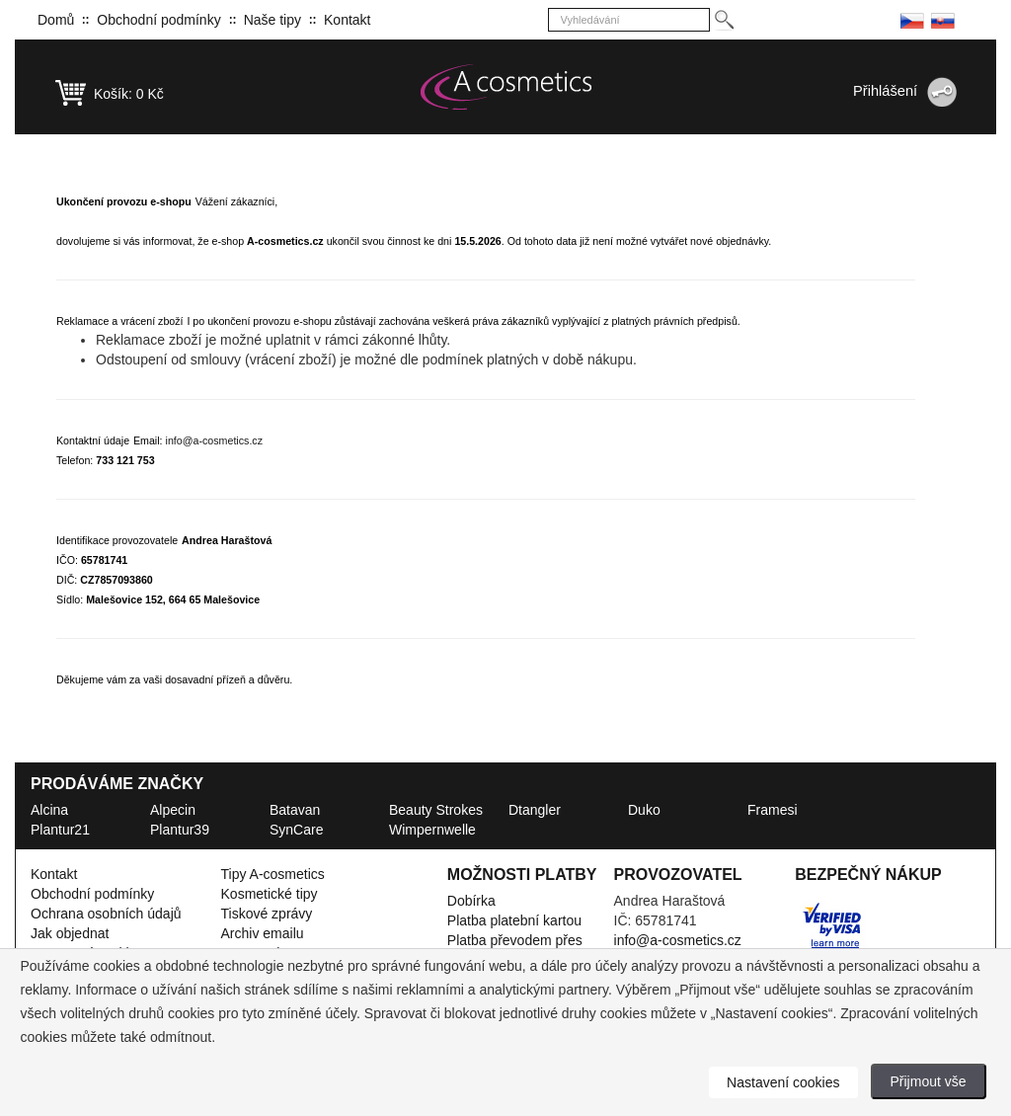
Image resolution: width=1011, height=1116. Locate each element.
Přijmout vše (929, 1081)
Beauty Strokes (436, 810)
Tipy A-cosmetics (273, 874)
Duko (644, 810)
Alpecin (172, 810)
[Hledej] (723, 20)
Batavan (295, 810)
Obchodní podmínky (158, 20)
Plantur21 (60, 829)
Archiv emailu (262, 933)
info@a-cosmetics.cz (214, 440)
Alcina (49, 810)
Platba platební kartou (514, 920)
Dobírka (471, 901)
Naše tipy (272, 20)
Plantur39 (179, 829)
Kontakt (347, 20)
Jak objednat (70, 933)
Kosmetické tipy (269, 894)
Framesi (772, 810)
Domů (56, 20)
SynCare (296, 829)
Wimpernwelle (432, 829)
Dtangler (534, 810)
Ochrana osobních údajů (106, 913)
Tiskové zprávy (267, 913)
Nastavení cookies (783, 1082)
